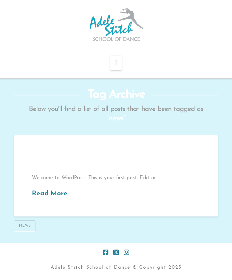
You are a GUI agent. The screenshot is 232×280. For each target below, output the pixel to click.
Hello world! (66, 159)
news (25, 226)
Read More (49, 193)
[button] (116, 63)
